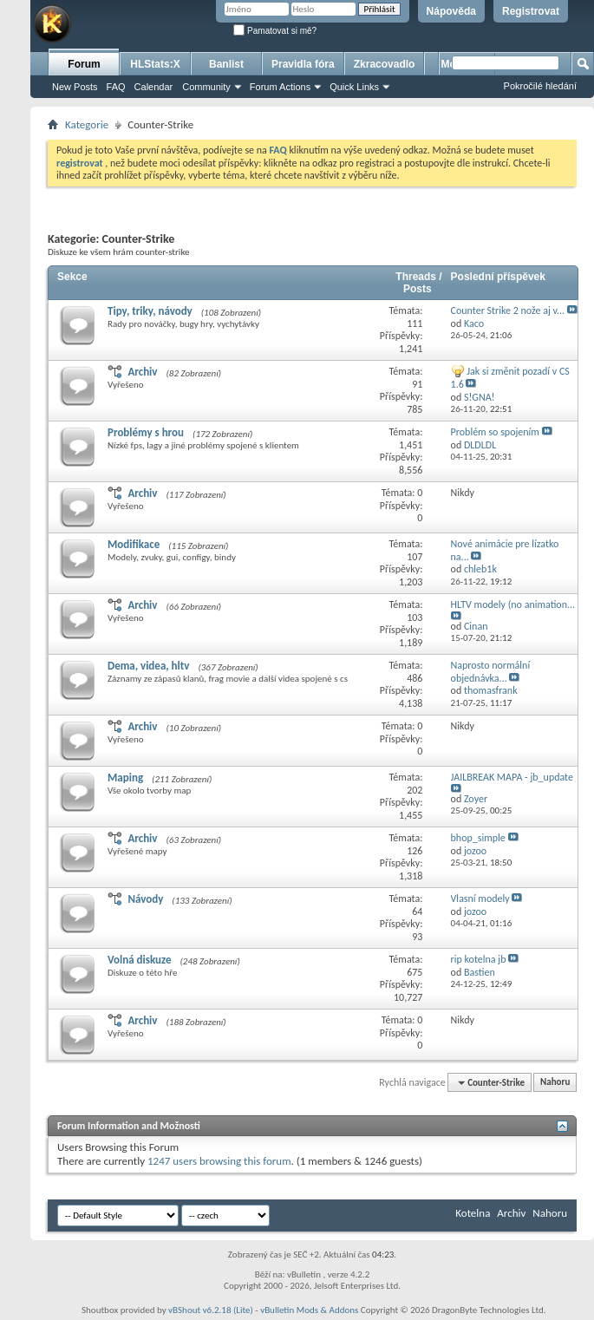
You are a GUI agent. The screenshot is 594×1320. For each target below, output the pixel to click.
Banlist (226, 64)
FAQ (116, 87)
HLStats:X (155, 64)
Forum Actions (280, 87)
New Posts (75, 87)
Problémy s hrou (146, 432)
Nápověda (451, 11)
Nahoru (555, 1082)
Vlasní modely (480, 898)
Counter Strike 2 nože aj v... (508, 310)
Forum (84, 64)
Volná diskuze (139, 959)
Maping (125, 777)
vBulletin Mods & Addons (309, 1310)
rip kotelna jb (478, 959)
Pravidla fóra (303, 64)
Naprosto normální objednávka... (491, 671)
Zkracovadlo (384, 64)
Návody (145, 898)
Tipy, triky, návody (150, 310)
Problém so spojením (495, 432)
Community (206, 87)
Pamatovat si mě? (275, 31)
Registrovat (530, 11)
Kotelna (472, 1212)
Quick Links (354, 87)
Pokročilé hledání (540, 86)
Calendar (153, 87)
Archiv (142, 371)
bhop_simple (478, 838)
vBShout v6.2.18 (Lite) (210, 1310)
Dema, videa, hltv (148, 665)
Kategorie (86, 124)
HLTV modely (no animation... (513, 604)
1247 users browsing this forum (219, 1160)
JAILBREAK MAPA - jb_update (512, 777)
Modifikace (134, 544)
